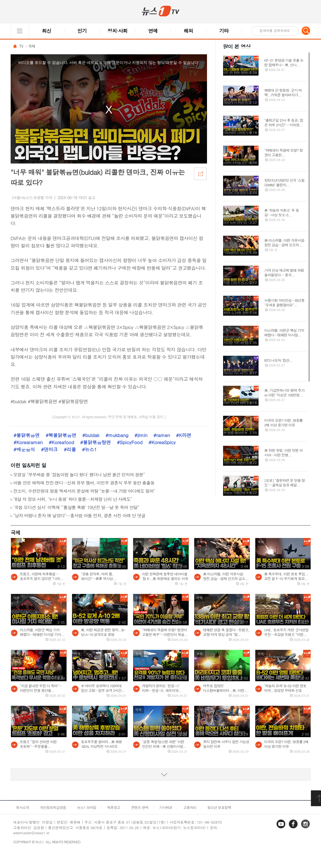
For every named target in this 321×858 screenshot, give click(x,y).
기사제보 (165, 807)
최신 (46, 30)
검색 (306, 30)
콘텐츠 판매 (139, 807)
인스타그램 (306, 827)
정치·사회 (117, 30)
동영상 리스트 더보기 (161, 775)
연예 (153, 30)
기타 (224, 30)
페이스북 (294, 827)
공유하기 (200, 173)
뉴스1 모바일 (86, 807)
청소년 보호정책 (219, 807)
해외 (188, 30)
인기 (82, 30)
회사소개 (22, 807)
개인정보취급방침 (53, 807)
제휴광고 (113, 807)
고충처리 (189, 807)
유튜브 (281, 827)
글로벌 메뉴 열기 (20, 31)
